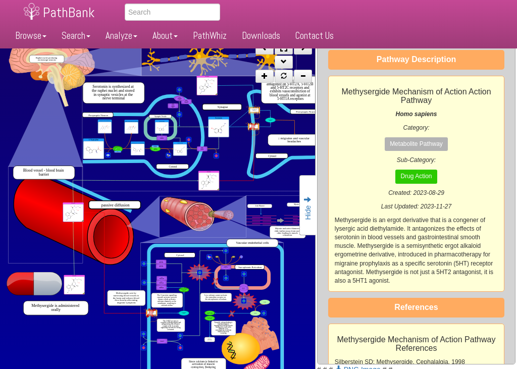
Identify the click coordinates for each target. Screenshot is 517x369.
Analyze (121, 35)
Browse (30, 35)
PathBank (68, 12)
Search (76, 35)
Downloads (261, 35)
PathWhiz (210, 35)
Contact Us (314, 35)
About (165, 35)
